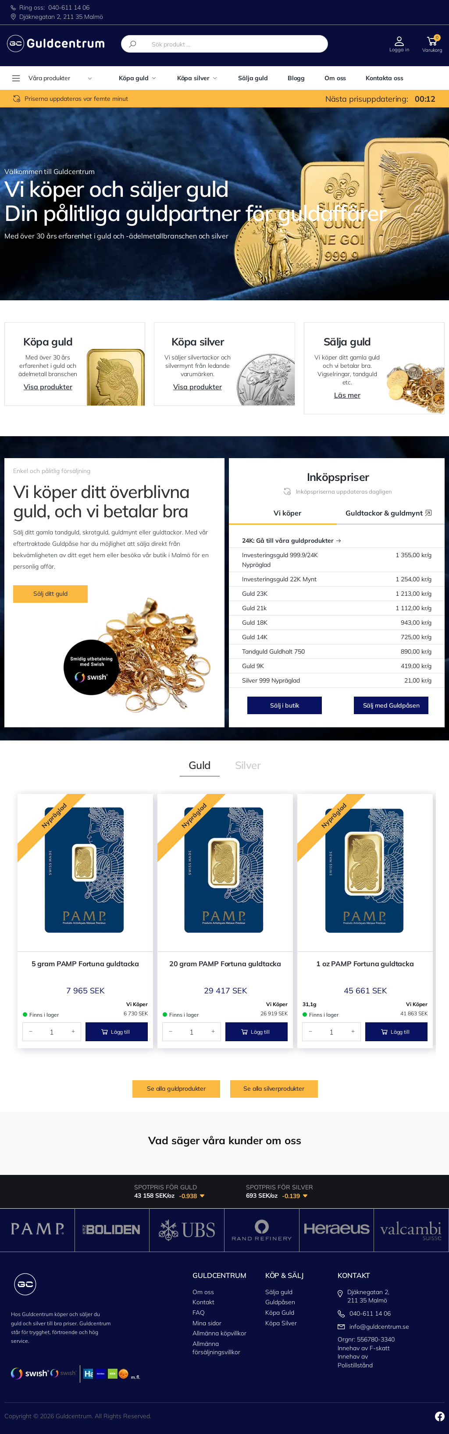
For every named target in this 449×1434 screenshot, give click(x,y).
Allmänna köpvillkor (219, 1333)
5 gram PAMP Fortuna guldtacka (85, 963)
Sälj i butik (284, 705)
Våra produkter (60, 78)
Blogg (296, 78)
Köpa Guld (279, 1313)
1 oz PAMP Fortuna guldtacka (365, 963)
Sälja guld (253, 78)
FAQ (198, 1313)
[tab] (200, 765)
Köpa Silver (281, 1323)
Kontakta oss (384, 78)
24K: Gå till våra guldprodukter (292, 540)
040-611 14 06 (68, 7)
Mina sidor (206, 1323)
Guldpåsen (280, 1302)
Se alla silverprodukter (273, 1088)
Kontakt (203, 1302)
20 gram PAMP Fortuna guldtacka (225, 963)
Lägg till (115, 1031)
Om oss (335, 78)
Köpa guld (134, 78)
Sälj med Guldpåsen (391, 705)
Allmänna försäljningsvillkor (216, 1348)
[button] (432, 43)
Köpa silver (193, 78)
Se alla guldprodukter (176, 1088)
